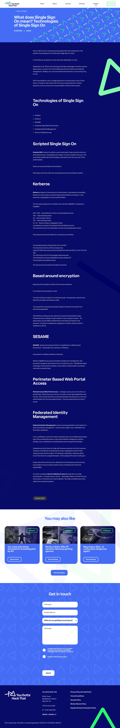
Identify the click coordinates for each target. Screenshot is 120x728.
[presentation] (56, 664)
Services (82, 4)
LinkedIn (51, 714)
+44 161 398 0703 (50, 710)
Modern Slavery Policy (78, 704)
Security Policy (75, 700)
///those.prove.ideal (48, 706)
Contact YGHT (39, 498)
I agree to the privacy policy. (57, 657)
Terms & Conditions (77, 696)
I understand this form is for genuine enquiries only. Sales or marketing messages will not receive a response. (60, 650)
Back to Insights (22, 11)
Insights (95, 4)
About (55, 4)
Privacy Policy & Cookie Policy (80, 692)
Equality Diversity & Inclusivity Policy (83, 708)
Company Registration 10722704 (35, 723)
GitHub (44, 714)
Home (42, 4)
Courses (68, 4)
